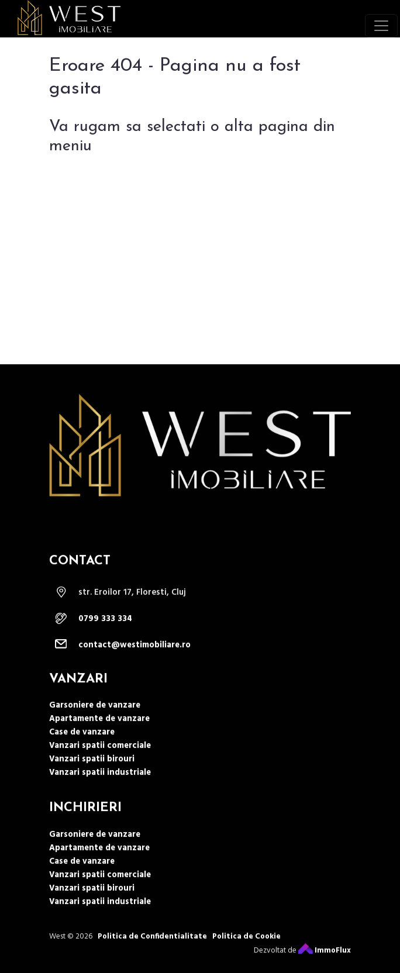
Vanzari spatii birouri (92, 781)
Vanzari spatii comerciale (100, 768)
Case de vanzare (82, 754)
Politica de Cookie (246, 958)
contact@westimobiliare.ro (134, 667)
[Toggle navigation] (381, 25)
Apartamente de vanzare (99, 741)
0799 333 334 (105, 641)
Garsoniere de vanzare (94, 727)
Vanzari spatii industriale (100, 795)
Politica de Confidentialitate (152, 958)
